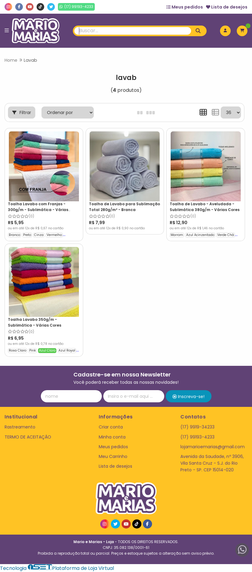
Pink (32, 350)
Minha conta (112, 437)
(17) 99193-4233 (197, 437)
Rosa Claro (17, 350)
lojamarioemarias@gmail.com (212, 447)
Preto (27, 235)
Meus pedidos (184, 7)
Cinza (39, 235)
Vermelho (54, 235)
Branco (14, 235)
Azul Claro (47, 350)
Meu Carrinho (113, 456)
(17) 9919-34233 (197, 427)
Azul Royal (67, 350)
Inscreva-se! (188, 396)
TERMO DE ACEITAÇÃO (28, 437)
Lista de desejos (226, 7)
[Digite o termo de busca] (132, 31)
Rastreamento (20, 427)
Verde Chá (225, 235)
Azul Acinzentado (200, 235)
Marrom (177, 235)
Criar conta (111, 427)
